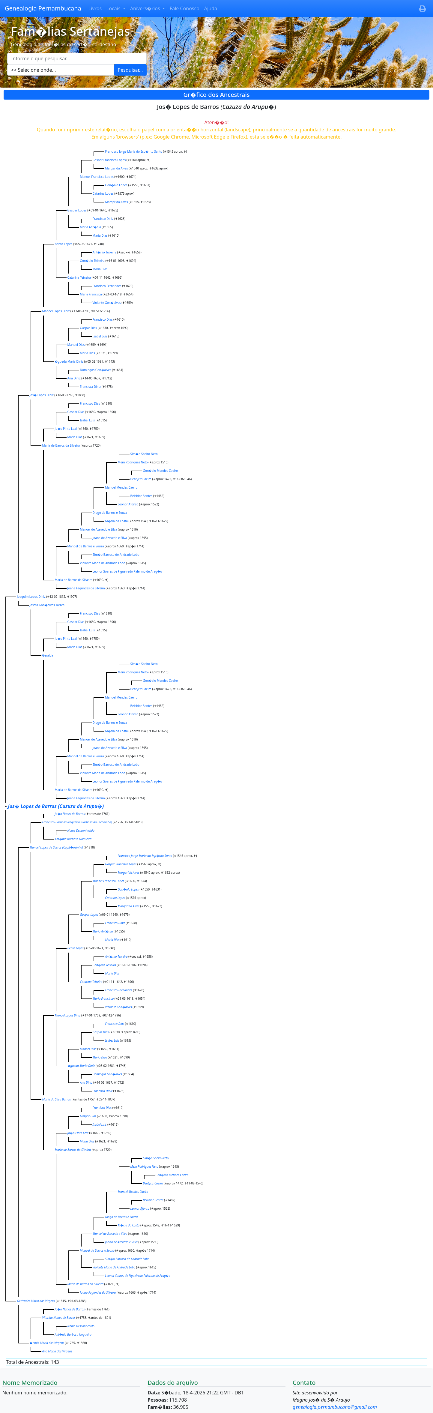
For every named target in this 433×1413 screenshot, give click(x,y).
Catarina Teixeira (79, 277)
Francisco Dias (103, 319)
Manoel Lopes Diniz (56, 311)
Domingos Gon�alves (95, 370)
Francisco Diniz (103, 219)
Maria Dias (100, 235)
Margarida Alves (116, 168)
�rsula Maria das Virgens (47, 1343)
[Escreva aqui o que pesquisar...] (77, 58)
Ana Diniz (74, 378)
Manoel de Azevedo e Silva (98, 529)
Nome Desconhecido (80, 830)
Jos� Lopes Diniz (42, 395)
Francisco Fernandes (107, 286)
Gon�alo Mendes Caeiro (160, 471)
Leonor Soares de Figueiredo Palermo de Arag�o (127, 571)
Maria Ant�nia (90, 227)
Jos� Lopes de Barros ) (56, 806)
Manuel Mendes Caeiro (121, 487)
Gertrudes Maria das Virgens (36, 1301)
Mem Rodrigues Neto (133, 462)
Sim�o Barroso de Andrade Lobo (116, 554)
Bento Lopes (63, 244)
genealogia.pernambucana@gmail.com (335, 1407)
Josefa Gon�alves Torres (47, 605)
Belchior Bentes (141, 496)
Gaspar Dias (88, 328)
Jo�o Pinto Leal (66, 429)
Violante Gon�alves (107, 303)
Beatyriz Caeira (140, 479)
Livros (95, 8)
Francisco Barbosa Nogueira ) (77, 822)
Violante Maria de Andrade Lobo (102, 563)
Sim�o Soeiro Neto (144, 454)
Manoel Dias (76, 345)
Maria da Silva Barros (56, 1099)
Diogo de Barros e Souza (110, 512)
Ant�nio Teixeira (105, 252)
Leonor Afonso (128, 504)
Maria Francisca (91, 294)
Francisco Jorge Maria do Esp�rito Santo (134, 151)
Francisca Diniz (90, 387)
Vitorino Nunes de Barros (59, 1318)
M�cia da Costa (116, 521)
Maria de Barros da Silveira (61, 445)
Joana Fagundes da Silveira (86, 588)
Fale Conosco (184, 8)
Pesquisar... (130, 70)
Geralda (47, 655)
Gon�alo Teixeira (92, 261)
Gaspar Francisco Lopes (109, 160)
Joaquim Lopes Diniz (31, 596)
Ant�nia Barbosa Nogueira (73, 839)
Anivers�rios (145, 8)
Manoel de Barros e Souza (85, 546)
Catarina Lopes (103, 193)
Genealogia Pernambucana (43, 8)
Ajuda (210, 8)
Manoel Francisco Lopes (97, 177)
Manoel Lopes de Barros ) (56, 847)
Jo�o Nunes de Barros (70, 814)
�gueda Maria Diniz (69, 361)
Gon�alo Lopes (116, 185)
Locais (114, 8)
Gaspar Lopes (77, 210)
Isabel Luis (100, 336)
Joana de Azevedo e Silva (110, 538)
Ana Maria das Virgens (57, 1351)
